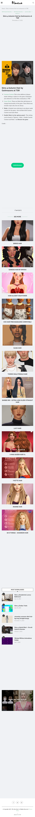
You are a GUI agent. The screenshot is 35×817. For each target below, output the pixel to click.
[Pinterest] (21, 802)
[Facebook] (13, 802)
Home (3, 8)
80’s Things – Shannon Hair (17, 533)
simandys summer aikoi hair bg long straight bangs (23, 617)
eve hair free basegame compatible (17, 322)
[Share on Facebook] (15, 210)
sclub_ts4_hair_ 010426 (17, 699)
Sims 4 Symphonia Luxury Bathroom (22, 596)
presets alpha (28, 11)
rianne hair (17, 507)
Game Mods (7, 101)
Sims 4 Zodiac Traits (20, 606)
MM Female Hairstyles (7, 11)
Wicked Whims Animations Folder (23, 639)
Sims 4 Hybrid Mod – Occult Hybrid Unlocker (23, 628)
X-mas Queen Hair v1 (17, 454)
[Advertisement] (17, 40)
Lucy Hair (17, 428)
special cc (17, 13)
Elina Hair (17, 348)
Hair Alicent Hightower (17, 296)
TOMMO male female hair (17, 374)
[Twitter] (17, 802)
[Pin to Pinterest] (19, 210)
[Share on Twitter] (17, 210)
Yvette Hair (17, 480)
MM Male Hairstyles (18, 11)
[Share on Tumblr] (20, 210)
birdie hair (17, 243)
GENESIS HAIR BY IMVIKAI (17, 270)
